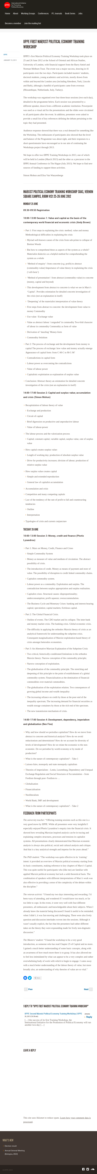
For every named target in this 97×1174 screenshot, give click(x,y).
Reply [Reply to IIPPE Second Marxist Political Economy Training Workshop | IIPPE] (89, 1016)
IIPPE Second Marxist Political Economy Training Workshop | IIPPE (53, 1014)
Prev (28, 989)
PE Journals (57, 13)
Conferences (43, 13)
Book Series (70, 13)
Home (7, 13)
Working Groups (28, 13)
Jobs (80, 13)
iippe (5, 55)
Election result (11, 1146)
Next (88, 989)
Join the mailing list (32, 23)
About (15, 13)
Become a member (13, 23)
